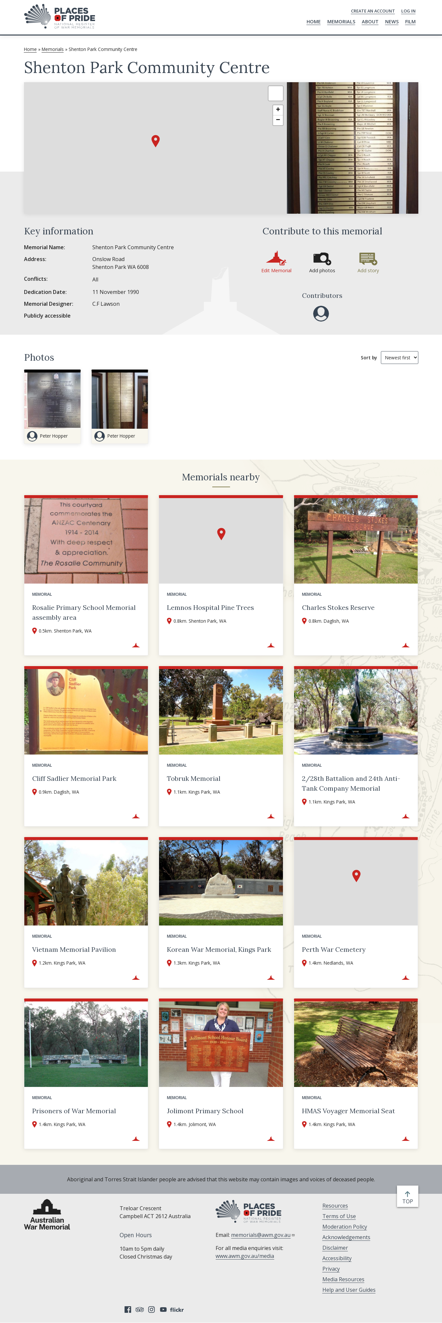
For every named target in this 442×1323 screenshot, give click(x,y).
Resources (335, 1205)
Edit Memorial (276, 270)
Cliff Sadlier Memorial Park (74, 778)
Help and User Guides (349, 1289)
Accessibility (337, 1258)
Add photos (322, 270)
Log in (408, 11)
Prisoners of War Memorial (74, 1111)
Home (314, 21)
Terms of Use (339, 1216)
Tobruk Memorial (194, 778)
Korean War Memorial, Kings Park (219, 949)
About (370, 21)
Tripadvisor (139, 1309)
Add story (368, 270)
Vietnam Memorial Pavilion (74, 949)
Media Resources (343, 1279)
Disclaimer (335, 1247)
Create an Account (373, 11)
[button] (155, 141)
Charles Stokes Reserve (338, 607)
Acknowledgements (346, 1237)
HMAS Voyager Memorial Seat (348, 1111)
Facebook (128, 1309)
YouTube (163, 1309)
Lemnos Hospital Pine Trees (210, 607)
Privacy (331, 1268)
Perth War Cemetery (334, 949)
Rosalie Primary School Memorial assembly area (84, 612)
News (392, 21)
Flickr (178, 1309)
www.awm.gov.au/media (245, 1256)
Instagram (151, 1309)
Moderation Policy (344, 1226)
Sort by (369, 357)
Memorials (341, 21)
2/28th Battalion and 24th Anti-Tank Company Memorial (351, 783)
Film (410, 21)
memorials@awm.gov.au (263, 1235)
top (409, 1201)
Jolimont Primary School (205, 1111)
